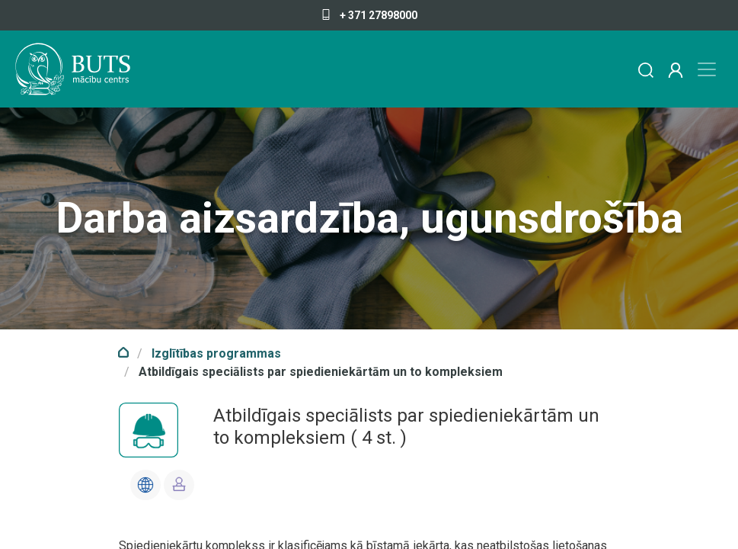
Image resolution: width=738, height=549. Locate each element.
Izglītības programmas (216, 353)
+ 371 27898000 (369, 15)
